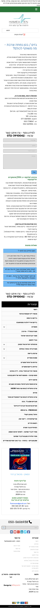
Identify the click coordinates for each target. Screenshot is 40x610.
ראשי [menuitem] (35, 310)
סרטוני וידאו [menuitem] (33, 381)
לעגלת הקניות (18, 34)
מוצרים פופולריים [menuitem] (33, 549)
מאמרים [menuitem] (34, 327)
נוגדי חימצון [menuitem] (33, 341)
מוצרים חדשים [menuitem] (34, 551)
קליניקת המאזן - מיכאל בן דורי (11, 578)
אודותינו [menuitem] (36, 546)
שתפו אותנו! (17, 553)
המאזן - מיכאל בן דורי (20, 476)
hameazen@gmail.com (18, 506)
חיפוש (8, 30)
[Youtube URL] (15, 535)
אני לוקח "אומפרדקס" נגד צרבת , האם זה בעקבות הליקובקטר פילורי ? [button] (20, 277)
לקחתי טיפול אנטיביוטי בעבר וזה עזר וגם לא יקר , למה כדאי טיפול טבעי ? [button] (20, 270)
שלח (34, 172)
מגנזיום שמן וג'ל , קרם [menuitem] (29, 403)
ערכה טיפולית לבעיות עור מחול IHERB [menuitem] (23, 390)
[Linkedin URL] (21, 535)
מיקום (36, 577)
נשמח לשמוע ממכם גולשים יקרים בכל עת (20, 501)
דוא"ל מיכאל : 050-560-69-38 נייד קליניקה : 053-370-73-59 (20, 508)
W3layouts (16, 587)
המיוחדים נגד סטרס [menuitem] (30, 430)
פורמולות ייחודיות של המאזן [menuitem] (27, 345)
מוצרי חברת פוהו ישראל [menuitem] (29, 336)
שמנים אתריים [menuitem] (32, 359)
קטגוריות (32, 304)
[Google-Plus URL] (18, 535)
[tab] (20, 251)
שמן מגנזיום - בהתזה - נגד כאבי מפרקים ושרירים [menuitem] (20, 443)
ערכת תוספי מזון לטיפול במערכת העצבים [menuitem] (23, 385)
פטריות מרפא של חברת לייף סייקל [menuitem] (25, 407)
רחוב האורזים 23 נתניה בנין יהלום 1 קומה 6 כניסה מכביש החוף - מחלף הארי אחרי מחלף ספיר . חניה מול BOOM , (20, 492)
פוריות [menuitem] (35, 394)
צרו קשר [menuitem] (36, 554)
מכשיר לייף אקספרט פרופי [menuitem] (28, 314)
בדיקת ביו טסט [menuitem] (32, 318)
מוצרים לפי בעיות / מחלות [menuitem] (28, 350)
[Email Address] (11, 535)
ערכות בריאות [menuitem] (32, 354)
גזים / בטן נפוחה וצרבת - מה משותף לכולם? (20, 46)
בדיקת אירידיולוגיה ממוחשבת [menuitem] (26, 323)
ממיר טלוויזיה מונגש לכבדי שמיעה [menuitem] (25, 438)
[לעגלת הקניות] (20, 34)
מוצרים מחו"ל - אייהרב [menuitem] (29, 332)
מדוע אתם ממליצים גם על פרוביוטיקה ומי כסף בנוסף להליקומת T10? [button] (21, 284)
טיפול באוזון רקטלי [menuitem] (30, 416)
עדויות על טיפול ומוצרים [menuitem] (29, 363)
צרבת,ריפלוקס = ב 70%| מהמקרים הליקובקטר (22, 178)
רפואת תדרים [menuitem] (32, 425)
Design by (12, 587)
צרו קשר (17, 540)
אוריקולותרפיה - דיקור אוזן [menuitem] (28, 421)
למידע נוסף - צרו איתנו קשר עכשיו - (20, 134)
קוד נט (17, 608)
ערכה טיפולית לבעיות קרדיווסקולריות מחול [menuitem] (22, 399)
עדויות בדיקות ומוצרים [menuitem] (29, 368)
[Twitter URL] (25, 535)
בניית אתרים (12, 608)
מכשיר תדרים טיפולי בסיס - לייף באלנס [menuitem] (23, 372)
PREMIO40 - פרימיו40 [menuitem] (28, 412)
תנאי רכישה (17, 548)
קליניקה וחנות (20, 483)
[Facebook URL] (28, 535)
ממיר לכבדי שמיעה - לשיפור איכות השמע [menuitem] (22, 434)
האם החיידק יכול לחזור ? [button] (26, 251)
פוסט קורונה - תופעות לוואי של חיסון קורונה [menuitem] (22, 376)
